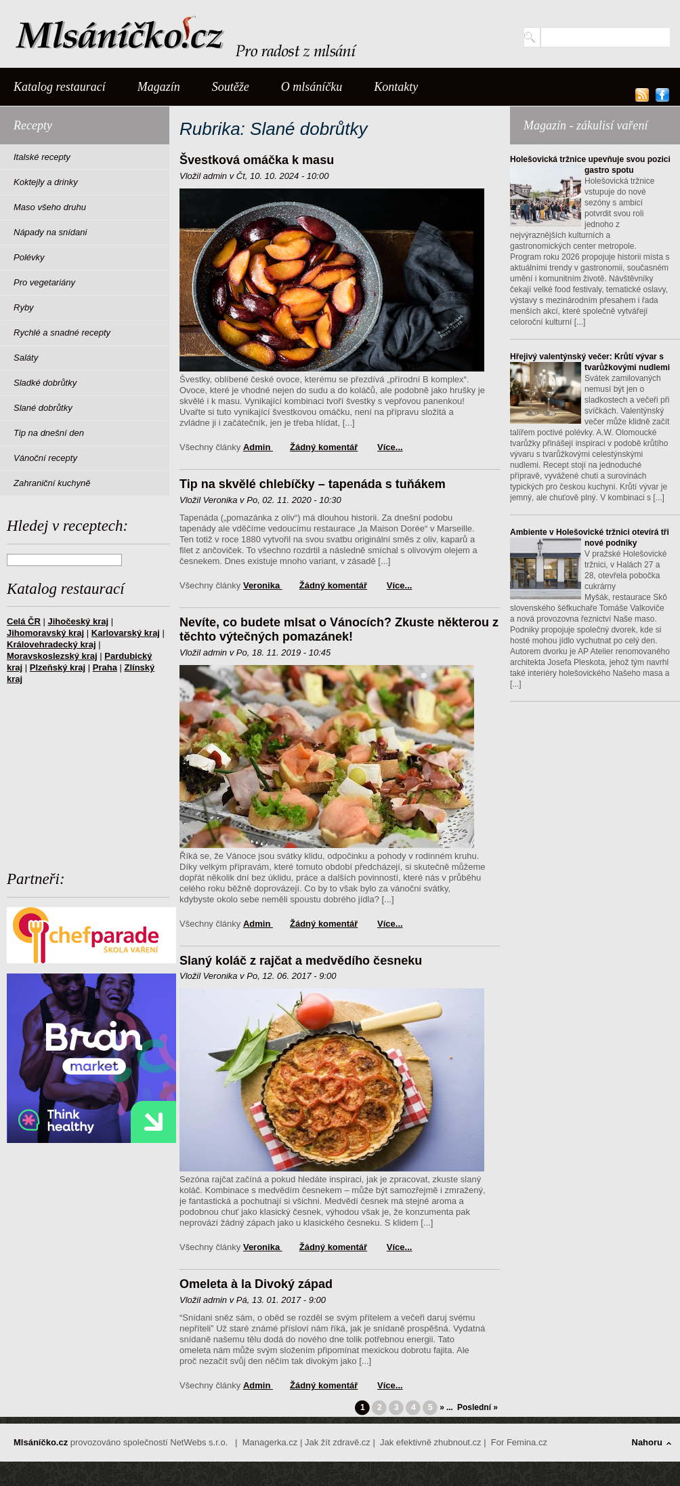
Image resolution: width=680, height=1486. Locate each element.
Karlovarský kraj (125, 633)
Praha (105, 667)
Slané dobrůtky (43, 408)
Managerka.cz (270, 1442)
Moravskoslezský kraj (52, 656)
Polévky (29, 257)
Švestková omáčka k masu (256, 160)
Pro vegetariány (44, 282)
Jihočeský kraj (77, 621)
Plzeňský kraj (57, 667)
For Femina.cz (519, 1442)
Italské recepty (42, 157)
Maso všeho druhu (50, 207)
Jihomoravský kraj (45, 633)
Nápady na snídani (50, 232)
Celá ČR (24, 621)
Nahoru (647, 1442)
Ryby (24, 307)
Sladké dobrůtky (45, 383)
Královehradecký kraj (51, 644)
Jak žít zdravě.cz (337, 1442)
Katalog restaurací (60, 87)
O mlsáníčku (311, 87)
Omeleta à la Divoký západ (256, 1284)
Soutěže (230, 87)
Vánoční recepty (45, 458)
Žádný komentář (324, 447)
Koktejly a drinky (46, 182)
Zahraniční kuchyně (52, 483)
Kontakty (396, 87)
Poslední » (477, 1407)
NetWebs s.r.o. (199, 1442)
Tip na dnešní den (49, 433)
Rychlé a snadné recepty (62, 332)
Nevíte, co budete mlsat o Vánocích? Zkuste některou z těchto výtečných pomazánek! (338, 630)
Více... (390, 447)
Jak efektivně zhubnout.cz (431, 1442)
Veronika (262, 585)
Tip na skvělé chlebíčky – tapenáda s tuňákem (312, 484)
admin (258, 447)
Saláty (26, 358)
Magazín (158, 87)
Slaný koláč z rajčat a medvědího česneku (300, 960)
